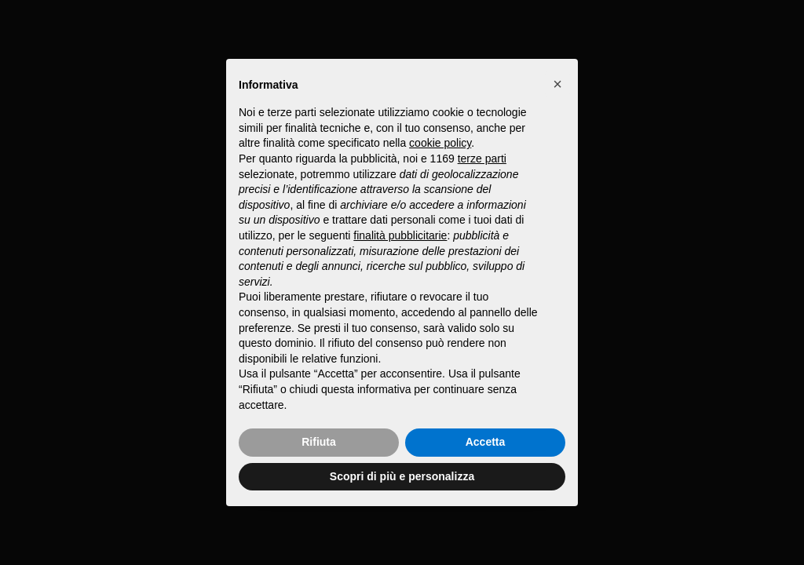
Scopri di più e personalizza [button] (402, 476)
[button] (557, 84)
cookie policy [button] (440, 143)
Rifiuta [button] (319, 442)
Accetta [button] (486, 442)
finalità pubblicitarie (400, 235)
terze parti (482, 158)
